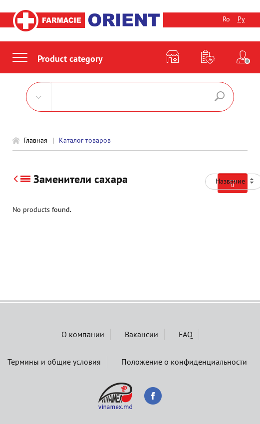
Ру (241, 18)
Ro (226, 18)
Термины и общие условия (54, 362)
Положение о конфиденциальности (184, 362)
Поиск (220, 96)
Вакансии (141, 334)
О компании (82, 334)
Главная (35, 140)
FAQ (186, 334)
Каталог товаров (85, 140)
